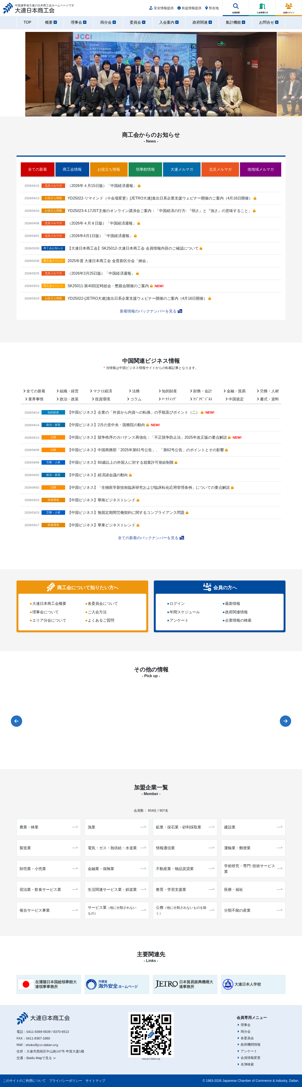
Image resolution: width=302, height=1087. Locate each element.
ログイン (177, 604)
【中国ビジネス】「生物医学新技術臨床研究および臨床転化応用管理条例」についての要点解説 (150, 487)
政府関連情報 (236, 612)
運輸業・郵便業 (253, 848)
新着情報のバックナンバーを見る (151, 311)
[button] (136, 111)
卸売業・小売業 (49, 869)
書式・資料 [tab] (268, 399)
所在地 (212, 10)
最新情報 (232, 604)
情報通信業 (185, 848)
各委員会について (103, 604)
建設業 (253, 827)
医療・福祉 (253, 890)
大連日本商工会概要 (49, 604)
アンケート (179, 621)
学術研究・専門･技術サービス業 (253, 869)
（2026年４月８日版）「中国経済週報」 (103, 223)
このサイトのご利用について (24, 1081)
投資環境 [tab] (101, 399)
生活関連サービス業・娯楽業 (117, 890)
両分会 (246, 1031)
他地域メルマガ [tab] (260, 169)
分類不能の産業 (253, 910)
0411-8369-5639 (38, 1032)
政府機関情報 (250, 1044)
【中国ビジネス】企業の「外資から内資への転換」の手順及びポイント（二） (135, 412)
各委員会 (247, 1038)
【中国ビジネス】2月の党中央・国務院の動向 (108, 425)
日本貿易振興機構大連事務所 (183, 984)
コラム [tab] (134, 399)
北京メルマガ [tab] (220, 169)
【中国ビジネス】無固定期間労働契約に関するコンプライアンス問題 (127, 513)
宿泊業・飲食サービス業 (49, 890)
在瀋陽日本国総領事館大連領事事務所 (47, 984)
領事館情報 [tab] (145, 169)
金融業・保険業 (117, 869)
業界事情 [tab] (34, 399)
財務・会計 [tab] (201, 391)
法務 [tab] (134, 391)
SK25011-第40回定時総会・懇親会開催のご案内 (109, 286)
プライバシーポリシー (65, 1081)
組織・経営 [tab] (67, 391)
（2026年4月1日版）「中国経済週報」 (102, 236)
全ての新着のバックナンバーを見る (151, 538)
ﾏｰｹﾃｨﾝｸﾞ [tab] (168, 399)
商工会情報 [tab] (72, 169)
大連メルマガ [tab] (182, 169)
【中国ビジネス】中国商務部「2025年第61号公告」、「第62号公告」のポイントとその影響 (147, 450)
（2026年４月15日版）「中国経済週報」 (103, 186)
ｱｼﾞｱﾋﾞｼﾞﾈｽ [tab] (201, 399)
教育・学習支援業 (185, 890)
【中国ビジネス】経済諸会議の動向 (99, 475)
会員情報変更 (250, 1058)
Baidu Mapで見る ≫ (41, 1058)
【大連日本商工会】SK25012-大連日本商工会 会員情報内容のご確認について (134, 248)
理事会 (246, 1025)
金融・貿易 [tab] (234, 391)
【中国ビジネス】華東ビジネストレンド (103, 525)
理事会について (45, 612)
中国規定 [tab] (234, 399)
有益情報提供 (189, 10)
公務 (185, 910)
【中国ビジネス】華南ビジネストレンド (103, 500)
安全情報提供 (161, 10)
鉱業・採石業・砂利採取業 (185, 827)
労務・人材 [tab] (268, 391)
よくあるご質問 (101, 621)
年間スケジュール (185, 612)
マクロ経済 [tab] (101, 391)
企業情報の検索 (238, 621)
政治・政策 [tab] (67, 399)
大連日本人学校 (241, 984)
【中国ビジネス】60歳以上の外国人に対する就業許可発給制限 (122, 462)
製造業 (49, 848)
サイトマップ (95, 1081)
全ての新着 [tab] (37, 169)
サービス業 (117, 910)
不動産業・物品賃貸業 (185, 869)
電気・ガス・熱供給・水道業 (117, 848)
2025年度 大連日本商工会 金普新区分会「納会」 (108, 261)
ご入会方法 (97, 612)
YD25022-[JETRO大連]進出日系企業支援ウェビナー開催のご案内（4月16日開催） (139, 298)
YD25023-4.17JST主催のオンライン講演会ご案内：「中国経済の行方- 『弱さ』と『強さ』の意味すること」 (161, 211)
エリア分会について (49, 621)
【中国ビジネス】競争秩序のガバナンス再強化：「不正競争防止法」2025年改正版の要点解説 (149, 437)
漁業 (117, 827)
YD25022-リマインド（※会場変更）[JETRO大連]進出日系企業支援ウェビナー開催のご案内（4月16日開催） (161, 198)
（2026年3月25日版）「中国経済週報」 (103, 273)
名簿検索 (247, 1064)
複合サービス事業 (49, 910)
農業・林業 (49, 827)
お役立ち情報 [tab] (108, 169)
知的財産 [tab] (168, 391)
